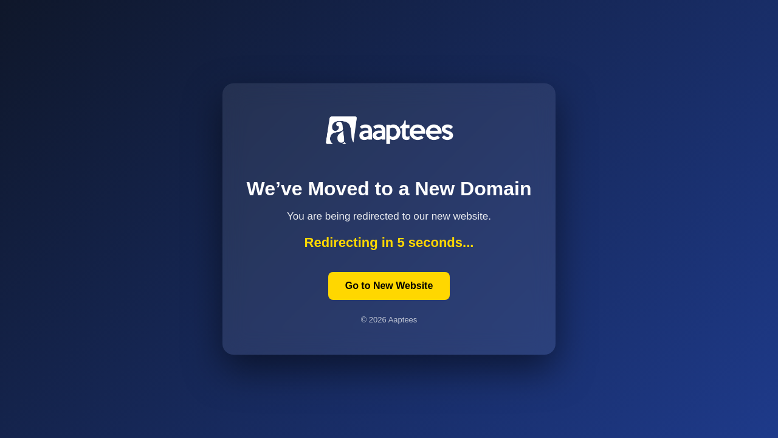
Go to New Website (389, 285)
